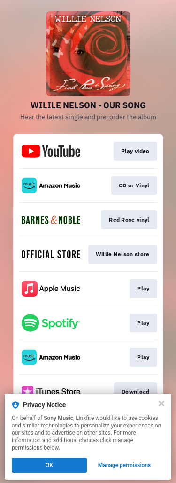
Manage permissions (124, 465)
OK (49, 465)
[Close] (161, 403)
